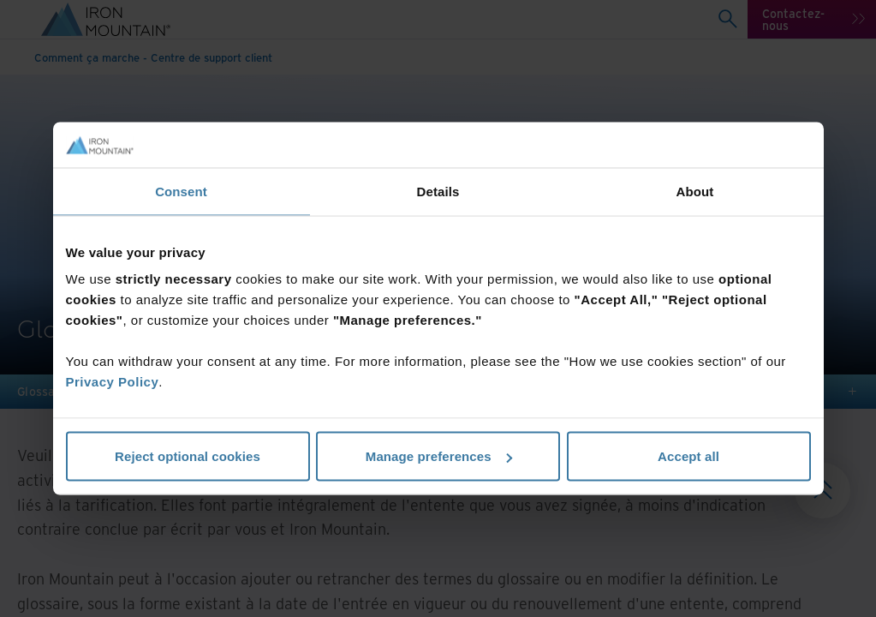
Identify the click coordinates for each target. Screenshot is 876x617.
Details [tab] (438, 190)
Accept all (688, 456)
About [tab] (695, 190)
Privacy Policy (112, 381)
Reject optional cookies (187, 456)
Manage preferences (439, 456)
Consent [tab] (181, 190)
